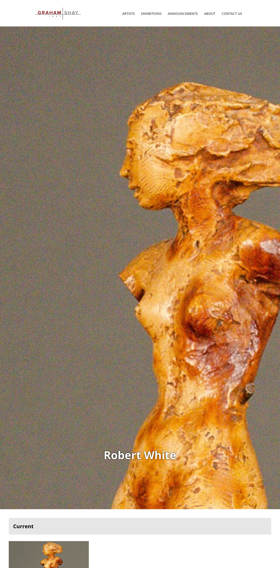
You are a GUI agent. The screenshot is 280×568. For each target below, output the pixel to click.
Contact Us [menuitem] (232, 13)
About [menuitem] (209, 13)
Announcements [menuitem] (183, 13)
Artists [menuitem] (128, 13)
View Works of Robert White (140, 267)
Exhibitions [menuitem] (151, 13)
